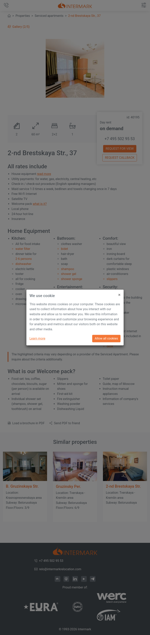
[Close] (119, 293)
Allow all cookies (106, 338)
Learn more (37, 338)
